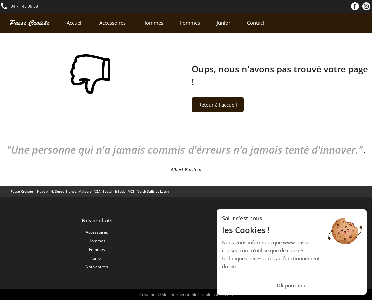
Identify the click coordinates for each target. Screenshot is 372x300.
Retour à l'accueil (217, 104)
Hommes (152, 22)
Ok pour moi (292, 285)
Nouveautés (97, 267)
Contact (255, 22)
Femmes (190, 22)
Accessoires (112, 22)
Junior (223, 22)
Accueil (75, 22)
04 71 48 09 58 (24, 6)
